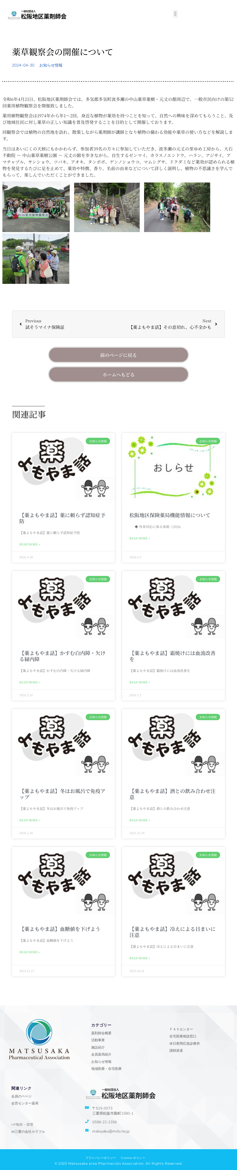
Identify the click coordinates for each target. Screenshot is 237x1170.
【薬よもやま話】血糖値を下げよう (59, 928)
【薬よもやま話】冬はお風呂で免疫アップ (62, 793)
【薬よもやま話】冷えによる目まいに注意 (172, 931)
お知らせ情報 (51, 65)
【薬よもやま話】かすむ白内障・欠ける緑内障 (62, 656)
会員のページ (21, 1096)
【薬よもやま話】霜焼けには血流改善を (172, 656)
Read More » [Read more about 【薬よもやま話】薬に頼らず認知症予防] (29, 544)
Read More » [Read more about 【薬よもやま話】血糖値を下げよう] (29, 952)
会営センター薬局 (24, 1103)
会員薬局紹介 (101, 1054)
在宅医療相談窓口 (182, 1036)
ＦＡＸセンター (181, 1029)
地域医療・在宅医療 (106, 1068)
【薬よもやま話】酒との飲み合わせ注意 (172, 793)
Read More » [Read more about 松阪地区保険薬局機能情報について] (139, 538)
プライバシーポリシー (100, 1158)
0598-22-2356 (104, 1122)
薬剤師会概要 (101, 1033)
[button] (175, 14)
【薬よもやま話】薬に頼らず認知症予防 (62, 518)
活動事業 (98, 1040)
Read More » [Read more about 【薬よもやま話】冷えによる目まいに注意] (139, 958)
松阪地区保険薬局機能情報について (169, 515)
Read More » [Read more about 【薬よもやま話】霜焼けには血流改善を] (139, 682)
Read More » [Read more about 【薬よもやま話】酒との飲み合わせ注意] (139, 820)
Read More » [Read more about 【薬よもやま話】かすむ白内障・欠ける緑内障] (29, 682)
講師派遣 (176, 1050)
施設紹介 (98, 1047)
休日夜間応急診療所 (184, 1043)
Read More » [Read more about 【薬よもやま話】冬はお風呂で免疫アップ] (29, 820)
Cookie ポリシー (133, 1158)
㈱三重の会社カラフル (28, 1131)
